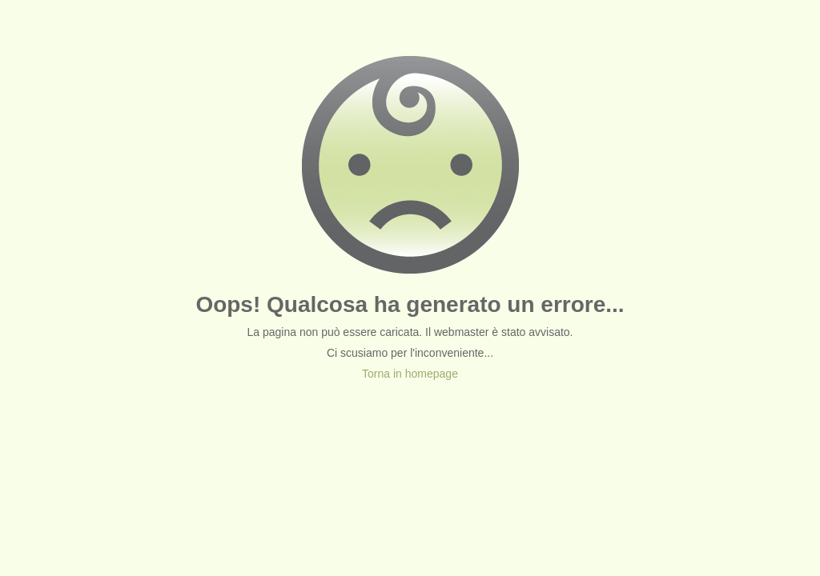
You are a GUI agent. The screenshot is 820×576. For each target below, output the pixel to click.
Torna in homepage (410, 373)
